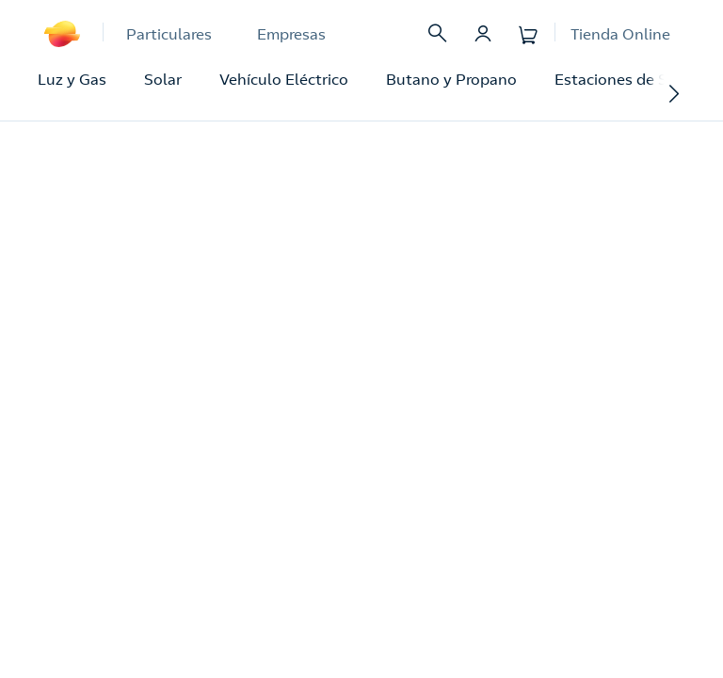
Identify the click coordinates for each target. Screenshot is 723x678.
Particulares (169, 33)
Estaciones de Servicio (634, 79)
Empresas (291, 33)
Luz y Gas (72, 79)
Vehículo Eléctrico (283, 79)
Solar (163, 79)
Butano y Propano (451, 79)
